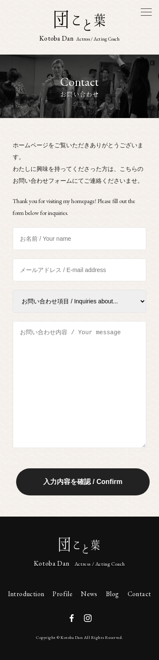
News (89, 593)
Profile (63, 593)
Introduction (26, 593)
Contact (139, 593)
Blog (112, 593)
